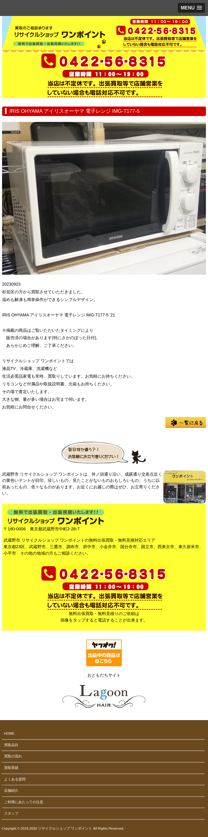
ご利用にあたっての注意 (23, 802)
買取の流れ (13, 756)
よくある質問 (14, 779)
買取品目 (11, 745)
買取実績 (11, 768)
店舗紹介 (11, 790)
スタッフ (11, 813)
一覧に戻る (185, 422)
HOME (9, 733)
